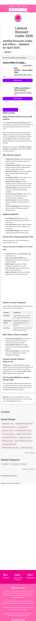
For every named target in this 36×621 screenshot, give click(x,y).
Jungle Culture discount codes (9, 437)
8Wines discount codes (25, 437)
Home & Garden (14, 464)
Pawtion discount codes (27, 447)
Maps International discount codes (24, 423)
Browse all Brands (30, 453)
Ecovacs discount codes (8, 434)
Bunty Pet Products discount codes (23, 441)
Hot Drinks (23, 464)
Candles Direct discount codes (23, 434)
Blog (18, 6)
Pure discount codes (22, 427)
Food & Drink (5, 464)
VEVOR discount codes (7, 423)
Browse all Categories (29, 469)
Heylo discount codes (7, 430)
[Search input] (17, 10)
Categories (12, 6)
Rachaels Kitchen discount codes (10, 447)
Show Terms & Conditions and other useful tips (15, 57)
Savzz (11, 2)
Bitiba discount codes (7, 441)
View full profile (10, 110)
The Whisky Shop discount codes (23, 430)
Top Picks (24, 6)
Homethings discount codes (9, 444)
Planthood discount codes (8, 427)
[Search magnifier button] (26, 10)
